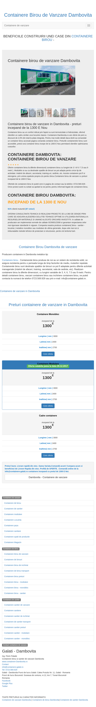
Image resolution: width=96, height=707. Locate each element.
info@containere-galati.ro (12, 667)
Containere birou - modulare (16, 582)
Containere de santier (13, 509)
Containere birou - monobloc (16, 588)
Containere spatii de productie (17, 537)
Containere (16, 15)
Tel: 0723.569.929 (9, 670)
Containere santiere (12, 610)
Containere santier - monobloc (17, 638)
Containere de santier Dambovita (74, 700)
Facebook (6, 681)
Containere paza (11, 525)
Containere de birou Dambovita (46, 700)
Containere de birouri (13, 559)
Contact (5, 664)
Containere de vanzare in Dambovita (20, 291)
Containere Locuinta (12, 520)
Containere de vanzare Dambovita (16, 700)
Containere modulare (13, 514)
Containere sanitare (12, 531)
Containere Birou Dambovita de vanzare (48, 247)
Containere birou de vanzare (16, 554)
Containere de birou (12, 503)
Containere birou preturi (14, 576)
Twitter (5, 686)
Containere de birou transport (16, 571)
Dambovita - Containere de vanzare (48, 477)
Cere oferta (48, 354)
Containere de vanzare (16, 25)
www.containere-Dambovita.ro (15, 661)
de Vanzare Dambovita (67, 15)
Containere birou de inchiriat (16, 565)
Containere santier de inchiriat (17, 616)
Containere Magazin (12, 542)
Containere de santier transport (17, 622)
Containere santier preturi (15, 627)
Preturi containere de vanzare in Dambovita (48, 304)
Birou (35, 15)
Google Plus (7, 683)
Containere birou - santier (15, 593)
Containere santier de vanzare (17, 605)
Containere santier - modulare (16, 633)
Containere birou (10, 260)
